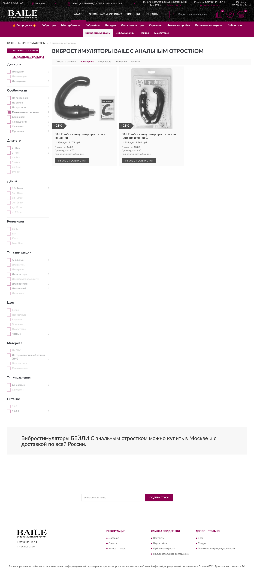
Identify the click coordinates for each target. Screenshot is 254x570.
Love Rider (17, 243)
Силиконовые (20, 368)
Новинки (133, 14)
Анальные (17, 260)
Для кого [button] (14, 64)
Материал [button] (14, 343)
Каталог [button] (78, 14)
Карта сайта (160, 543)
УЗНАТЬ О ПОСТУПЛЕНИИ (72, 161)
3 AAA (15, 411)
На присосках (20, 98)
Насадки (110, 25)
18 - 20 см (17, 198)
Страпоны (155, 25)
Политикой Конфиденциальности (128, 505)
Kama (15, 238)
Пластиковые (19, 363)
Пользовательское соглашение (171, 554)
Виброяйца (93, 25)
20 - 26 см (17, 203)
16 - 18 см (17, 193)
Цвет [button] (10, 302)
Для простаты (20, 284)
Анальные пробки (178, 25)
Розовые (17, 319)
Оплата (112, 543)
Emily (15, 229)
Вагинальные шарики (208, 25)
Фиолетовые (19, 329)
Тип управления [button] (19, 377)
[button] (210, 5)
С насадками (19, 122)
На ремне (17, 103)
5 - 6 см (16, 162)
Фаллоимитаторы (132, 25)
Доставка (113, 538)
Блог (200, 538)
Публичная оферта (164, 548)
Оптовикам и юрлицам (105, 14)
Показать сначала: (66, 61)
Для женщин (19, 76)
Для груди (18, 269)
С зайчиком (18, 117)
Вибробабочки (125, 33)
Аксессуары (161, 33)
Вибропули (235, 25)
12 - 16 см (17, 188)
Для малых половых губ (25, 279)
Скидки (202, 543)
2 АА (14, 406)
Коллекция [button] (15, 221)
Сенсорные (18, 385)
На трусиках (19, 107)
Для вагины (18, 265)
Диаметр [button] (14, 140)
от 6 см (16, 172)
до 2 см (16, 167)
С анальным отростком (25, 112)
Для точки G (19, 288)
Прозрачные (19, 315)
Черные (16, 334)
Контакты (152, 14)
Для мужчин (19, 81)
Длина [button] (12, 181)
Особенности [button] (17, 90)
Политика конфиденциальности (216, 548)
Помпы (144, 33)
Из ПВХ (16, 350)
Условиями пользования (159, 505)
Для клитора (19, 274)
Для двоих (18, 72)
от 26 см (17, 212)
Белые (15, 310)
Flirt (14, 234)
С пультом (17, 126)
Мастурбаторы (70, 25)
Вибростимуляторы (97, 33)
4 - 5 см (16, 157)
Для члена (18, 293)
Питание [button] (13, 399)
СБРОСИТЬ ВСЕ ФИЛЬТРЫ (28, 57)
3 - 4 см (16, 153)
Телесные (17, 324)
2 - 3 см (16, 148)
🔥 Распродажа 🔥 (24, 25)
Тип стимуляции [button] (19, 252)
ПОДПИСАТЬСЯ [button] (159, 497)
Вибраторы (48, 25)
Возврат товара (117, 548)
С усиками (18, 131)
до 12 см (17, 207)
